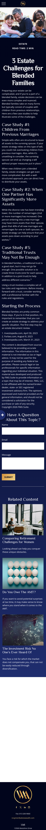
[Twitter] (20, 807)
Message (6, 454)
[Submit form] (8, 477)
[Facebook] (16, 807)
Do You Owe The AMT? (19, 592)
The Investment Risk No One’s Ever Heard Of (19, 650)
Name (5, 424)
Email (4, 439)
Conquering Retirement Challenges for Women (18, 540)
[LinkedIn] (24, 807)
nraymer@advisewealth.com (23, 818)
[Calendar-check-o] (29, 807)
